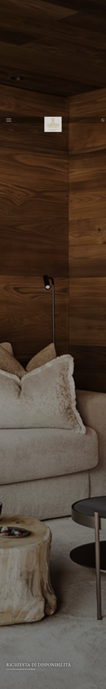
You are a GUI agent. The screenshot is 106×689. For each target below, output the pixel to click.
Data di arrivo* (19, 650)
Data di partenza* (57, 650)
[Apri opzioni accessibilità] (6, 674)
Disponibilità (76, 684)
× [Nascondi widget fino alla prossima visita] (9, 671)
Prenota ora (59, 684)
